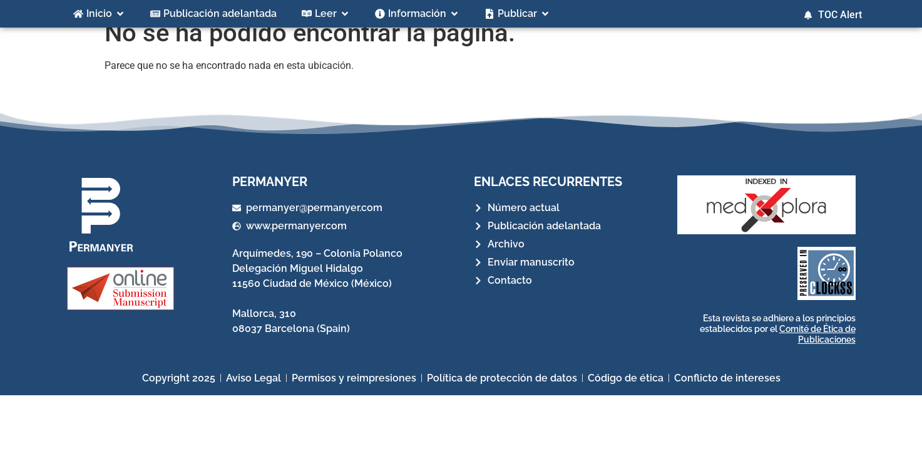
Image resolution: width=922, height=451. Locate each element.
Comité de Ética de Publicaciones (817, 348)
